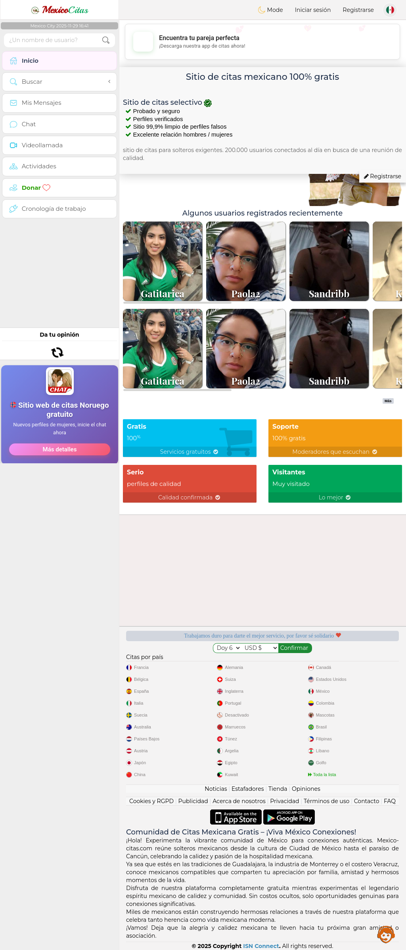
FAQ (390, 801)
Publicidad (193, 801)
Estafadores (248, 788)
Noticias (216, 788)
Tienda (277, 788)
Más (388, 401)
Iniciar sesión (313, 9)
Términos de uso (326, 801)
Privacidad (284, 801)
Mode (270, 10)
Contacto (366, 801)
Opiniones (306, 788)
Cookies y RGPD (151, 801)
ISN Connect (261, 946)
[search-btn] (106, 40)
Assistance (386, 934)
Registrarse (358, 9)
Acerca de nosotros (239, 801)
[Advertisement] (59, 272)
